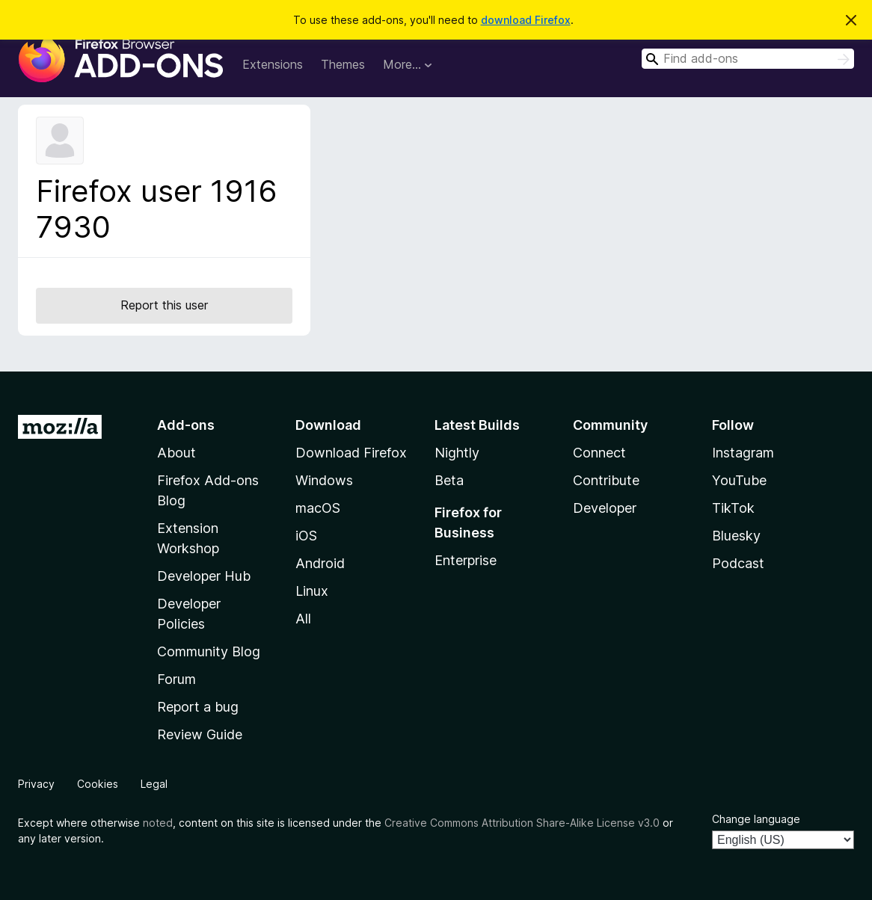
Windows (324, 480)
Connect (599, 452)
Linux (311, 591)
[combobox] (748, 59)
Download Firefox (351, 452)
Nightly (457, 452)
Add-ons (186, 425)
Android (320, 563)
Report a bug (198, 707)
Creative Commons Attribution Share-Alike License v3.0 (522, 822)
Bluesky (736, 535)
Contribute (606, 480)
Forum (176, 679)
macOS (317, 508)
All (303, 618)
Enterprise (466, 560)
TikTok (733, 508)
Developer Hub (204, 576)
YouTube (739, 480)
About (176, 452)
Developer (604, 508)
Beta (449, 480)
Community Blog (208, 651)
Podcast (738, 563)
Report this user (164, 305)
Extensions (272, 64)
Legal (154, 783)
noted (158, 822)
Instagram (743, 452)
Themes (343, 64)
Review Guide (199, 734)
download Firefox (526, 19)
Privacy (36, 783)
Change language (756, 819)
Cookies (97, 783)
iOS (306, 535)
